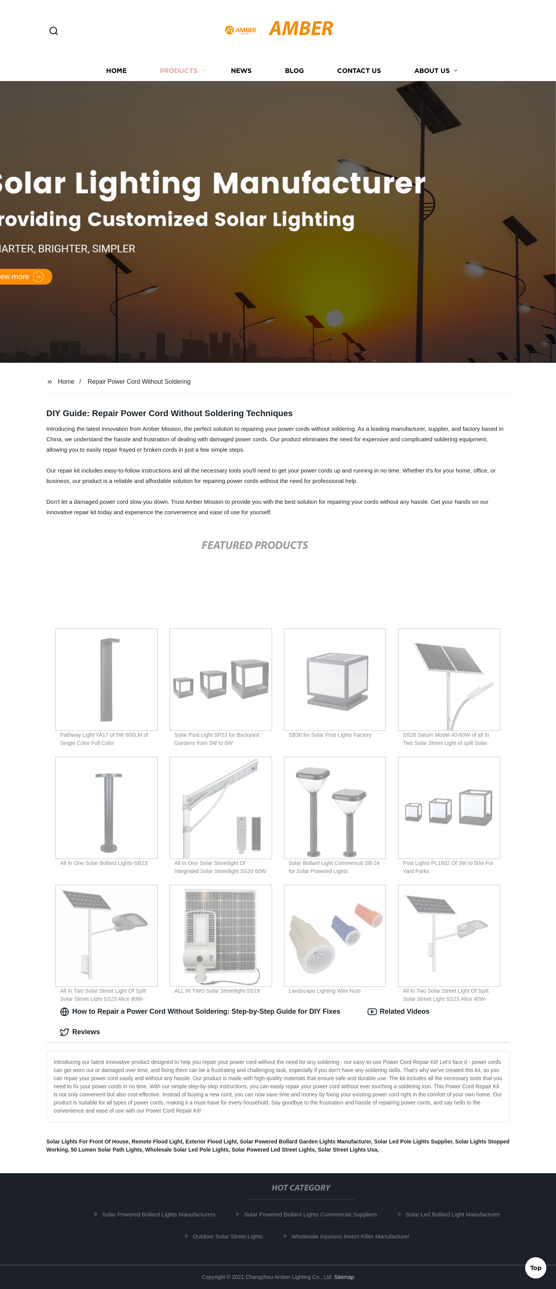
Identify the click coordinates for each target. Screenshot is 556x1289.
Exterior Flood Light (211, 1141)
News (241, 70)
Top (536, 1268)
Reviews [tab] (80, 1032)
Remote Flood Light (157, 1141)
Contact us (359, 70)
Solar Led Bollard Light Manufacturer (456, 1214)
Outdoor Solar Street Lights (231, 1236)
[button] (53, 31)
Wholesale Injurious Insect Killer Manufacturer (353, 1236)
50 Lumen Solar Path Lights (106, 1150)
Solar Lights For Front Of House (87, 1141)
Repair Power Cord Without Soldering (139, 381)
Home (116, 70)
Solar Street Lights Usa (347, 1150)
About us (432, 70)
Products (179, 70)
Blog (294, 70)
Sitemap (344, 1277)
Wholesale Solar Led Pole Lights (187, 1150)
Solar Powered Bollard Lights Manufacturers (162, 1214)
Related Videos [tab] (399, 1011)
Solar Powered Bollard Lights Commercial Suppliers (313, 1214)
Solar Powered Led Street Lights (273, 1150)
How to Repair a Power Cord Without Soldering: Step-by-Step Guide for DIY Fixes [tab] (200, 1011)
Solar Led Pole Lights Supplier (413, 1141)
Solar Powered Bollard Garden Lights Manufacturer (305, 1141)
